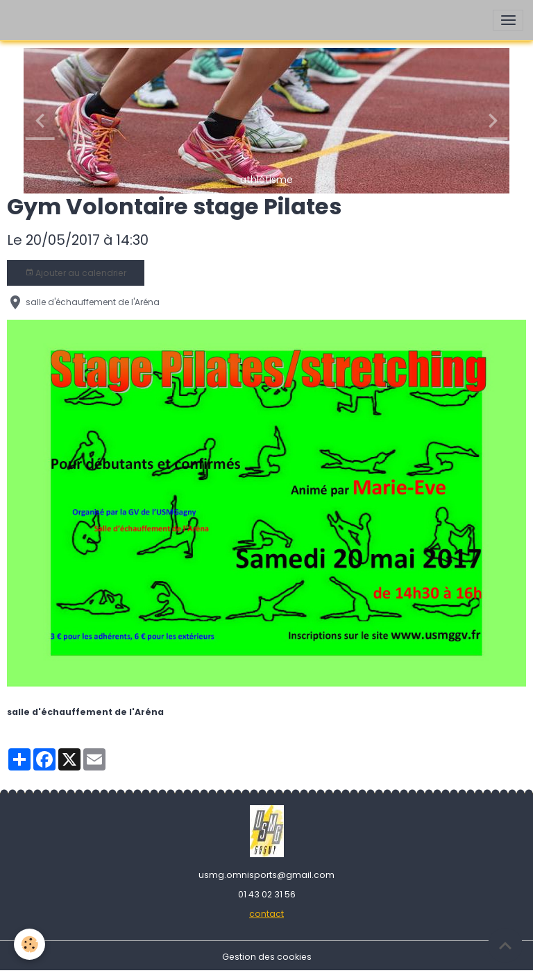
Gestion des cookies (267, 957)
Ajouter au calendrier (75, 273)
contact (266, 914)
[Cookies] (29, 944)
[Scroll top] (505, 945)
